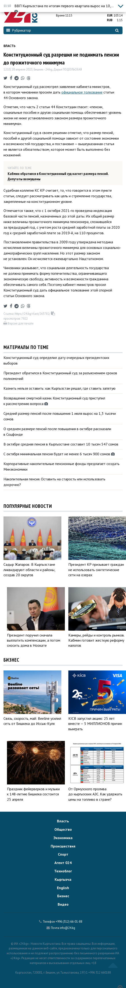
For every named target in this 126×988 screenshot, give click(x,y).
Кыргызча (63, 879)
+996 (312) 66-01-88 (69, 922)
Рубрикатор (18, 30)
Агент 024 (63, 862)
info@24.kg (67, 928)
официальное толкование (82, 92)
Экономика (63, 837)
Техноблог (63, 871)
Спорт (63, 854)
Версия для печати (18, 323)
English (63, 887)
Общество (63, 829)
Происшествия (63, 846)
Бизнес (63, 896)
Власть (9, 46)
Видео (63, 904)
